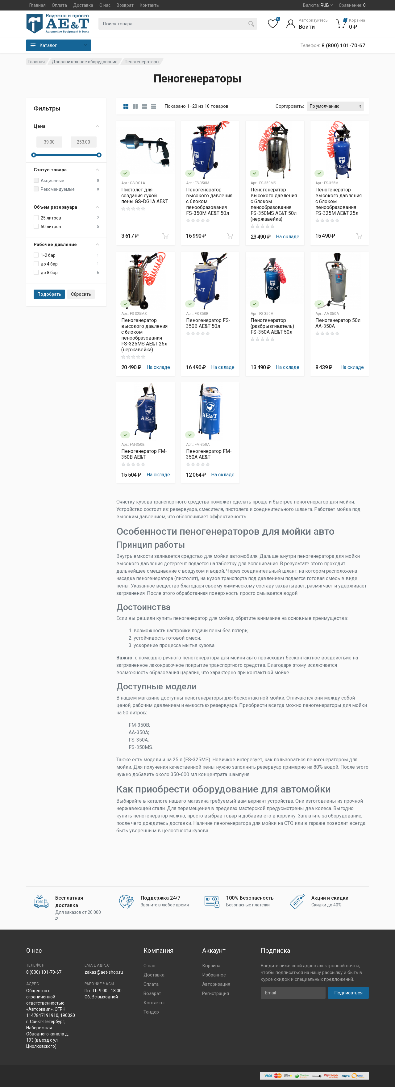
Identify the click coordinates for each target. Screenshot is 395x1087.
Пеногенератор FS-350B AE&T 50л (208, 323)
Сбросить (81, 294)
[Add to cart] (165, 235)
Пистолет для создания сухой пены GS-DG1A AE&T (144, 195)
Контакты (150, 5)
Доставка (83, 5)
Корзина (211, 965)
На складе (287, 237)
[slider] (33, 155)
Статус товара (66, 170)
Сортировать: (290, 106)
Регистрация (215, 993)
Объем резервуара (66, 207)
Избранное (214, 975)
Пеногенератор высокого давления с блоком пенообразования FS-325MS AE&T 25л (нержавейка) (144, 335)
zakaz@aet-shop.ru (104, 972)
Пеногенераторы (142, 61)
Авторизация (216, 984)
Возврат (125, 5)
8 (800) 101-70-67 (43, 972)
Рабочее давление (66, 244)
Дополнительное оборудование (85, 61)
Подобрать (49, 294)
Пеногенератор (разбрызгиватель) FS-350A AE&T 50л (272, 326)
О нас (104, 5)
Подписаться (348, 993)
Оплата (59, 5)
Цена (66, 126)
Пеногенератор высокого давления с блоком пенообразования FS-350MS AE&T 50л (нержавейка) (274, 204)
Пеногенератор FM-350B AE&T (144, 454)
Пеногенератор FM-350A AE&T (209, 454)
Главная (37, 5)
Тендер (151, 1012)
